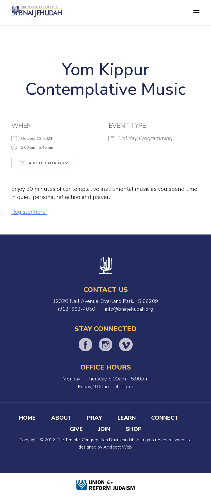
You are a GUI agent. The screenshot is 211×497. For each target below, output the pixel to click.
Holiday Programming (145, 138)
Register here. (29, 212)
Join (104, 429)
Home (27, 418)
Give (76, 429)
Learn (126, 418)
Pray (94, 418)
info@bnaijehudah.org (129, 309)
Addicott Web (117, 447)
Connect (164, 418)
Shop (134, 429)
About (61, 418)
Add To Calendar (42, 162)
